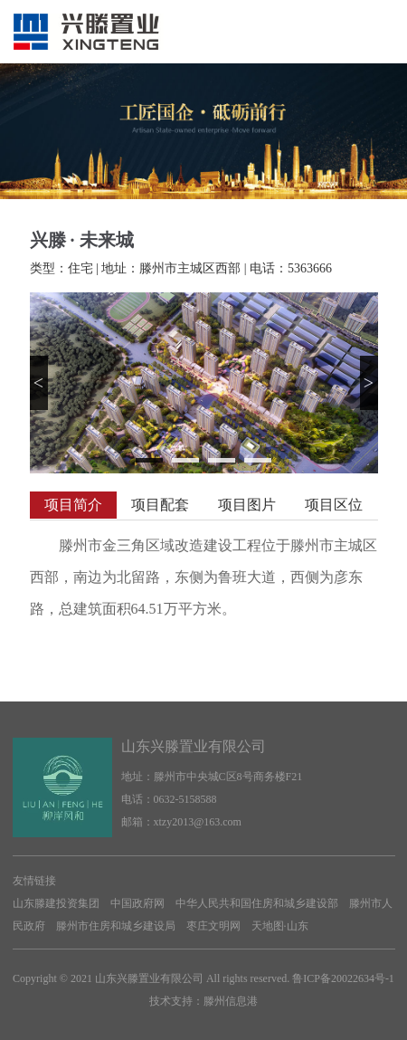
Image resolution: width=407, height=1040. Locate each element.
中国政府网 (137, 903)
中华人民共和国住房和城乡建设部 (256, 903)
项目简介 (73, 504)
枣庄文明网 (213, 926)
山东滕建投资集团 (56, 903)
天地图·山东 (279, 926)
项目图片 (247, 504)
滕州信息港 (231, 1001)
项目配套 (160, 504)
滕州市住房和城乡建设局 (115, 926)
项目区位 (334, 504)
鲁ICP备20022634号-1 (343, 978)
